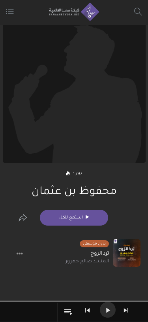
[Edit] (23, 218)
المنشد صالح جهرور (87, 261)
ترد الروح (99, 254)
